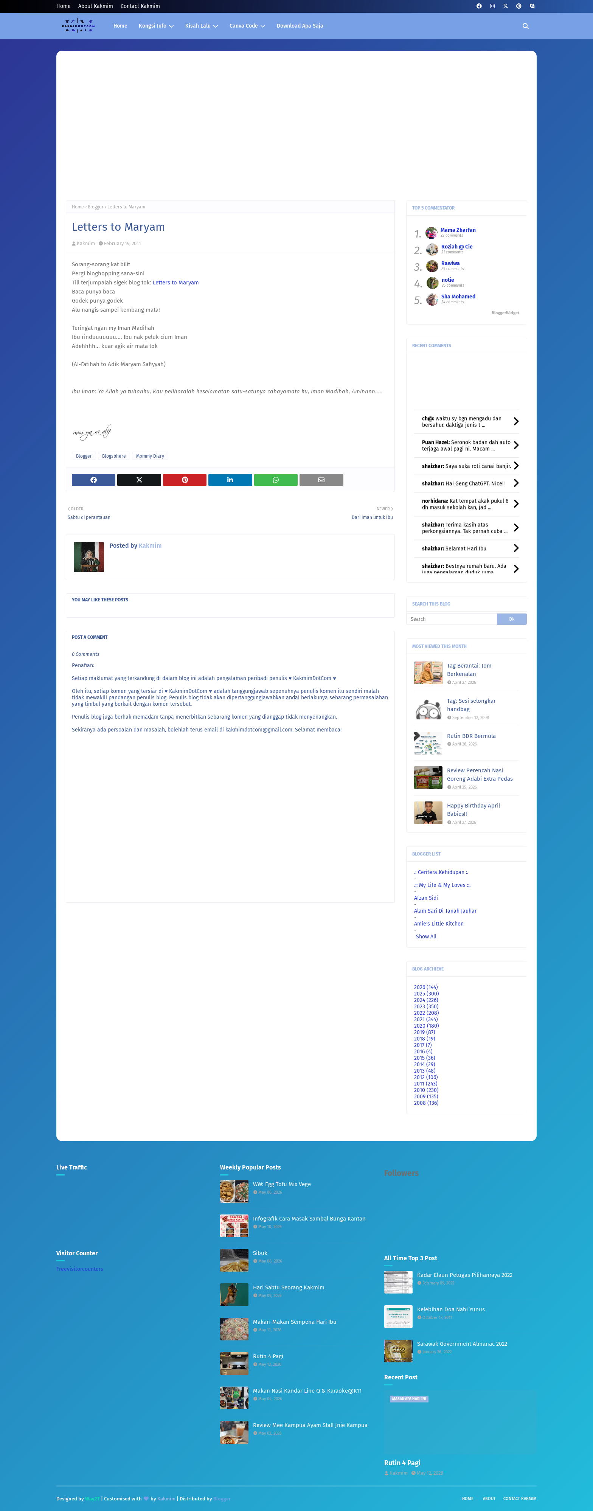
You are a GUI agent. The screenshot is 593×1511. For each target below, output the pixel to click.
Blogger (96, 207)
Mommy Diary (150, 456)
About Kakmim (95, 6)
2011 (426, 1084)
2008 (426, 1103)
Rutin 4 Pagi (268, 1356)
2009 (426, 1096)
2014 (424, 1064)
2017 (423, 1045)
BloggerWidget (505, 313)
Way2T (92, 1499)
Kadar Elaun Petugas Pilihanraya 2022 (464, 1275)
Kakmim (86, 243)
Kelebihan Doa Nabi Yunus (451, 1309)
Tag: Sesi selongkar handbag (471, 705)
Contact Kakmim (140, 6)
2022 (426, 1013)
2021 (426, 1019)
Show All (426, 936)
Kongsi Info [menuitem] (152, 26)
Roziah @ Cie (457, 247)
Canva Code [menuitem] (244, 26)
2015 (424, 1058)
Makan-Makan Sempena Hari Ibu (295, 1321)
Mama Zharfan (458, 230)
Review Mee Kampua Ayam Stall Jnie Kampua (310, 1425)
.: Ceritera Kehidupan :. (441, 872)
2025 (426, 994)
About (489, 1498)
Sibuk (260, 1253)
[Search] (452, 619)
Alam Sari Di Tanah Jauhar (445, 911)
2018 (424, 1039)
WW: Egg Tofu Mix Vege (282, 1184)
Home (63, 6)
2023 (426, 1006)
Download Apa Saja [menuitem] (300, 26)
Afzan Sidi (426, 898)
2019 (424, 1032)
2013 (425, 1071)
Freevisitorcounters (79, 1269)
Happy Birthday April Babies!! (473, 810)
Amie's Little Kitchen (439, 924)
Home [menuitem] (120, 26)
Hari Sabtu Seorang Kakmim (288, 1287)
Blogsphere (114, 456)
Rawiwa (450, 263)
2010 (426, 1090)
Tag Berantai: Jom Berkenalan (469, 670)
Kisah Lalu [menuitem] (198, 26)
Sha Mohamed (458, 297)
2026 (426, 987)
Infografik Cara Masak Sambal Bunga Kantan (309, 1218)
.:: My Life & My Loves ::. (442, 885)
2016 (423, 1051)
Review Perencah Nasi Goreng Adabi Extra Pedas (480, 775)
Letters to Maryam (176, 282)
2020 (426, 1026)
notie (448, 280)
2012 (426, 1077)
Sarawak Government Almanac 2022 (462, 1343)
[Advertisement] (296, 132)
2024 (426, 1000)
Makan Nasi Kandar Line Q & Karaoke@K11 (307, 1390)
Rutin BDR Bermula (471, 736)
